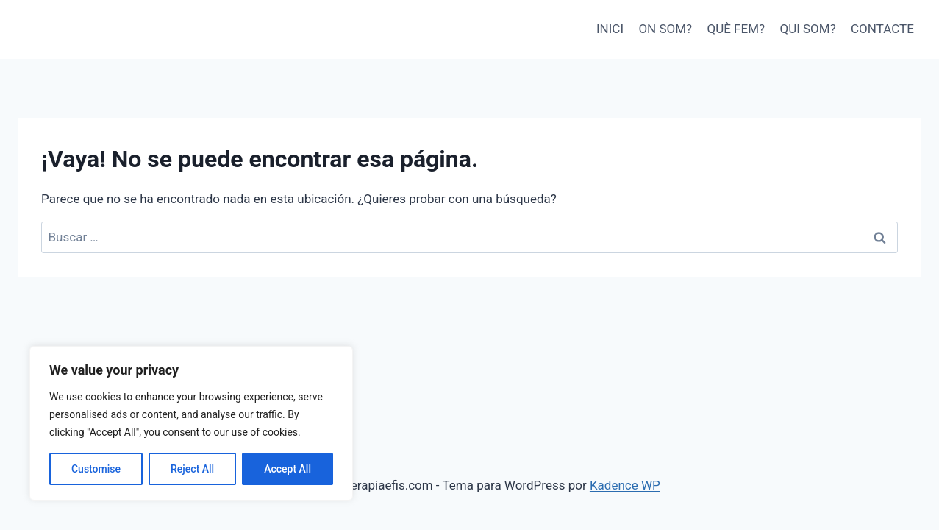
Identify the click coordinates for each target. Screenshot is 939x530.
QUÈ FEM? (736, 28)
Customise (96, 469)
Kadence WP (625, 485)
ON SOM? (665, 28)
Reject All (192, 469)
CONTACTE (882, 28)
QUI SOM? (807, 28)
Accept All (287, 469)
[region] (191, 423)
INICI (610, 28)
